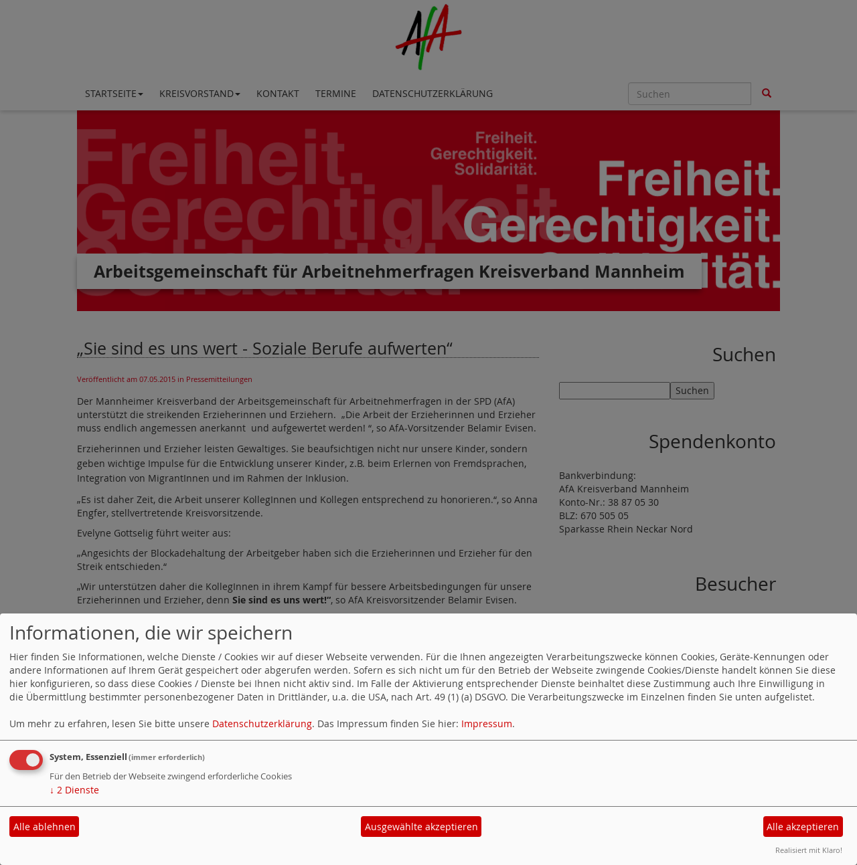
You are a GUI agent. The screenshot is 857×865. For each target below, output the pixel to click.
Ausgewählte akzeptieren (421, 826)
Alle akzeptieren (803, 826)
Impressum (486, 723)
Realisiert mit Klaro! (808, 850)
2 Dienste (74, 789)
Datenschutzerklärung (262, 723)
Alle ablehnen (44, 826)
